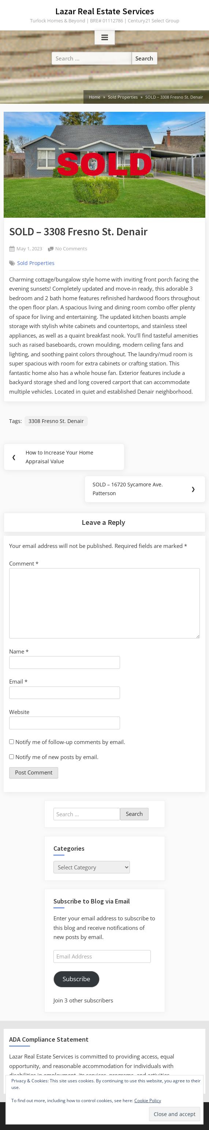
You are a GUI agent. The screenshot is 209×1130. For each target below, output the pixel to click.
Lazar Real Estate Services (104, 11)
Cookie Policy (147, 1100)
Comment (23, 563)
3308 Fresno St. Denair (56, 420)
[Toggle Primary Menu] (104, 37)
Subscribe (76, 979)
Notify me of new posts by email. (56, 757)
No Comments (71, 249)
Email (18, 681)
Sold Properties (36, 263)
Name (19, 651)
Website (19, 711)
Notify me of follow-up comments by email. (70, 742)
